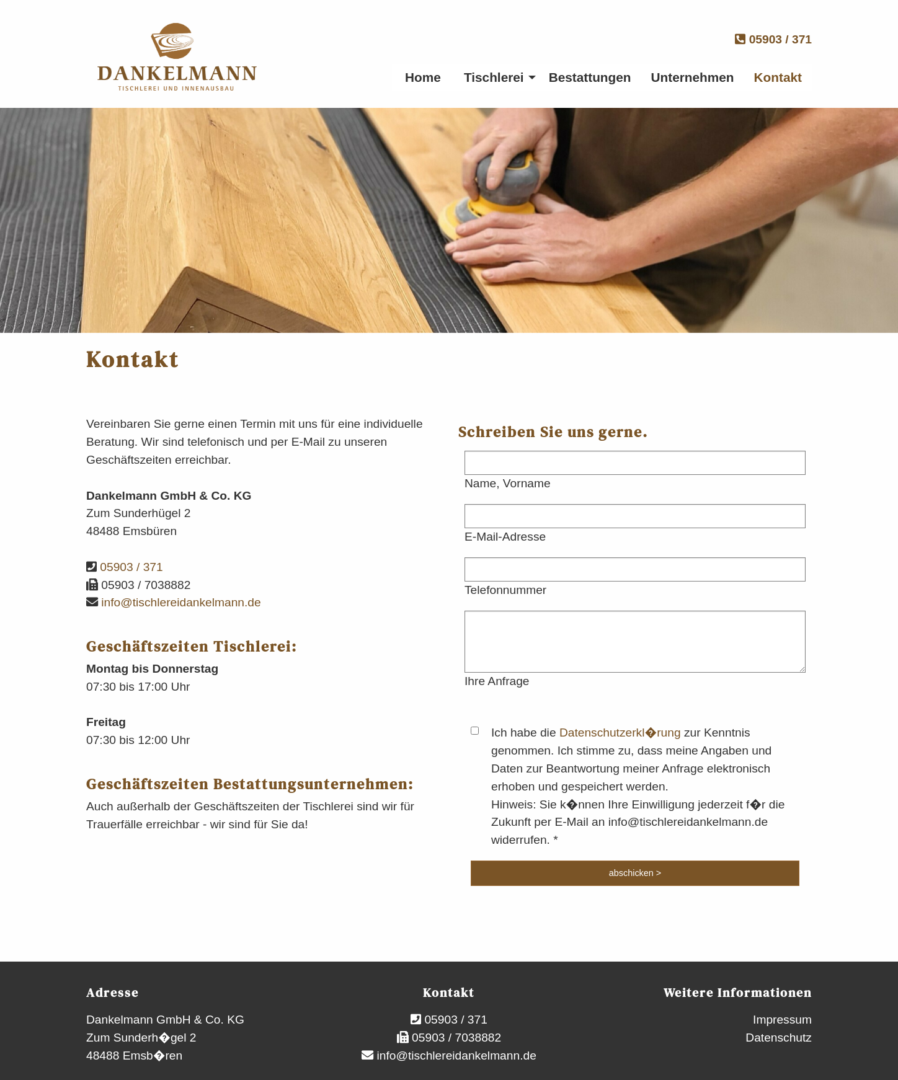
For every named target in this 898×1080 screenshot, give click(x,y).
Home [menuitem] (423, 77)
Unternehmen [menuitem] (692, 77)
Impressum (782, 1019)
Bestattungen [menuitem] (590, 77)
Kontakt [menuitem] (778, 77)
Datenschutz (778, 1037)
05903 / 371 (773, 39)
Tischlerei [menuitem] (494, 77)
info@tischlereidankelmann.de (179, 602)
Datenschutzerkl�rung (620, 732)
